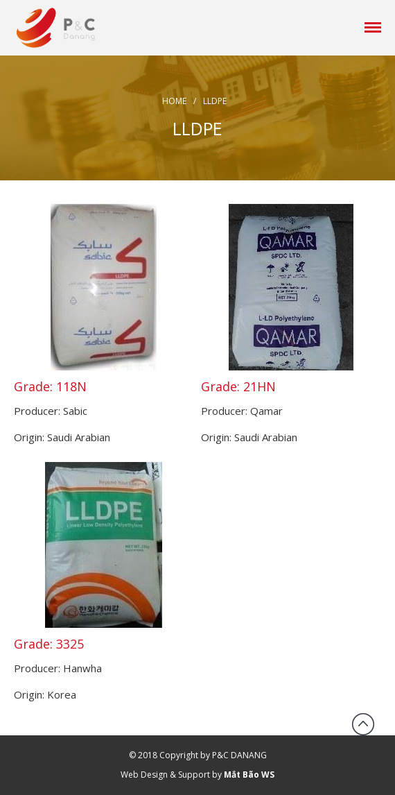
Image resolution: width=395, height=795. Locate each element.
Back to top (363, 724)
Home (174, 101)
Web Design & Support (165, 774)
